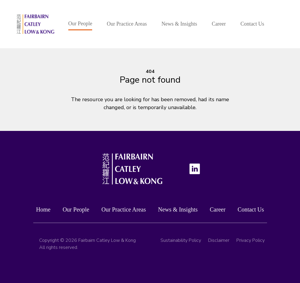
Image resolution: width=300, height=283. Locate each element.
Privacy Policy (250, 242)
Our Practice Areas (127, 24)
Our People (80, 23)
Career (219, 24)
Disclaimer (218, 242)
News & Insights (179, 24)
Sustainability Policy (180, 242)
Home (43, 210)
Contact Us (252, 24)
